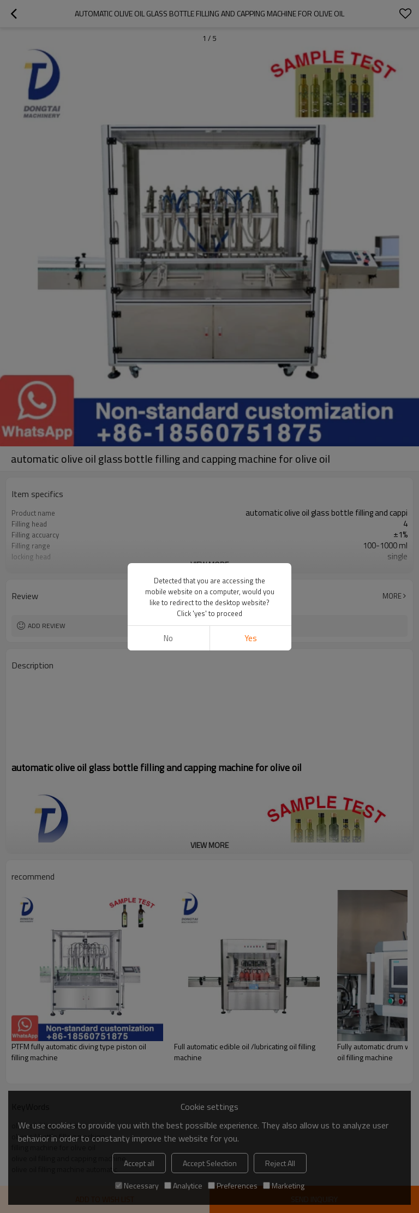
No (168, 638)
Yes (250, 638)
